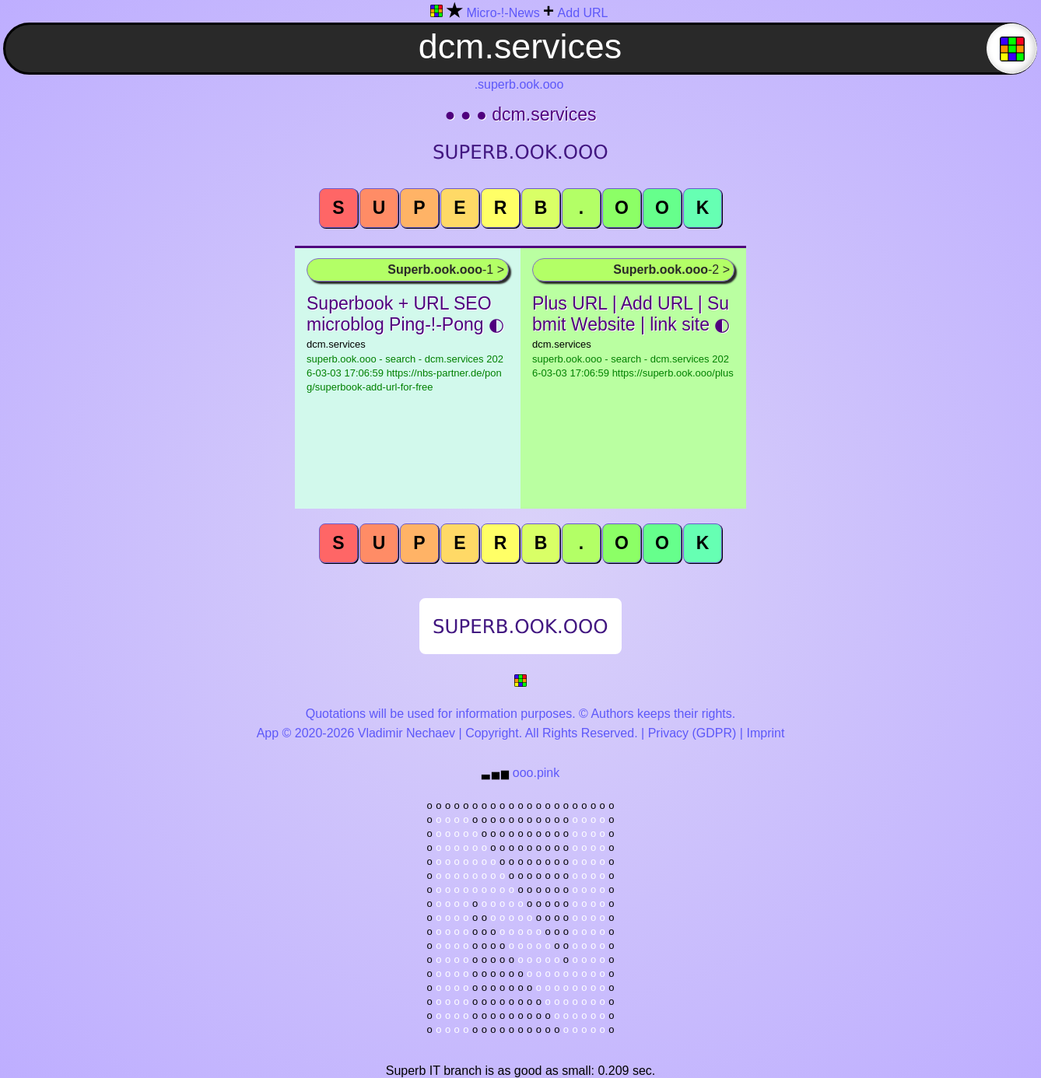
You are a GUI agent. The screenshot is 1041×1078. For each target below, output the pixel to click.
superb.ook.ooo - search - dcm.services (405, 373)
